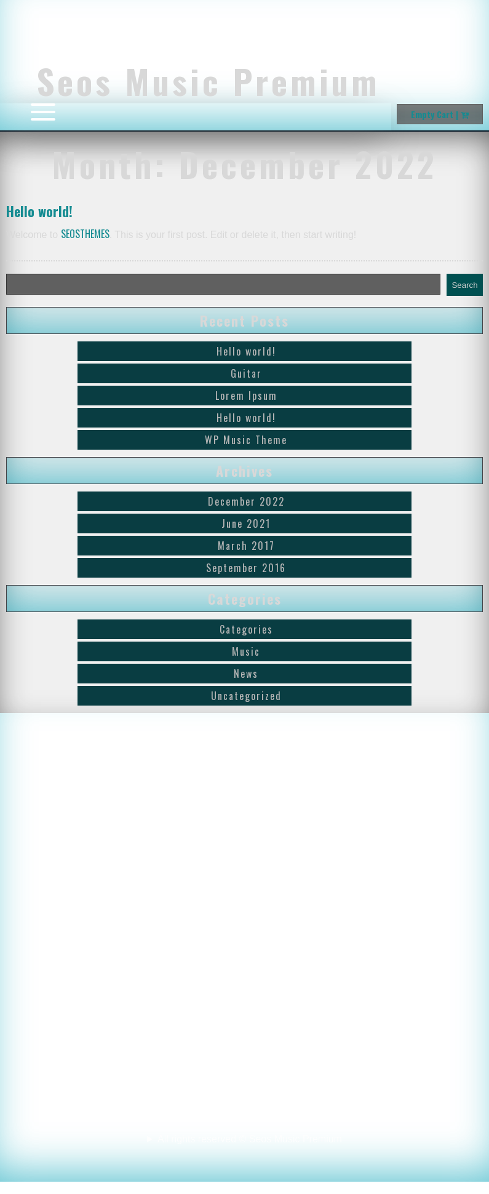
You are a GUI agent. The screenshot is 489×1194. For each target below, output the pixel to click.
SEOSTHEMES (85, 233)
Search (464, 285)
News (246, 673)
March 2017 (246, 545)
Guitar (246, 373)
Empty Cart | (440, 114)
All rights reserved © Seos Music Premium (244, 1151)
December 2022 (246, 501)
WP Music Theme (246, 439)
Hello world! (39, 211)
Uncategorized (246, 695)
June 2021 (246, 523)
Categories (246, 629)
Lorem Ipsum (246, 395)
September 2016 (246, 567)
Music (246, 651)
